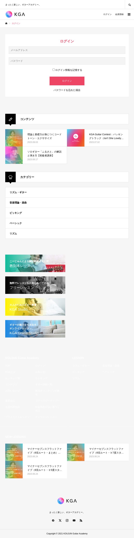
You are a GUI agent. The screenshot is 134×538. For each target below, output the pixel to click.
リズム (13, 233)
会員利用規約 (12, 407)
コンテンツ (11, 384)
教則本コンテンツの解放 (47, 392)
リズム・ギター (18, 192)
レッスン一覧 (12, 378)
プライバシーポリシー (47, 400)
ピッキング (16, 213)
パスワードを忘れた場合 (67, 90)
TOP (7, 365)
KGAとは (10, 371)
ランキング (41, 378)
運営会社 (10, 400)
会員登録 (119, 14)
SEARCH (129, 4)
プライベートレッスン (17, 416)
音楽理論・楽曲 (18, 202)
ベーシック (16, 223)
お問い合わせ (12, 390)
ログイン (107, 14)
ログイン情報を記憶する (67, 70)
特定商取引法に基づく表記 (47, 409)
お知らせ (40, 371)
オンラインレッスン (46, 416)
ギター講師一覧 (43, 384)
